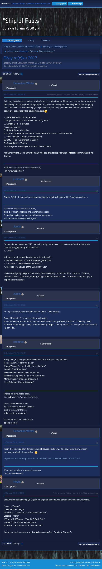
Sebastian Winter (23, 83)
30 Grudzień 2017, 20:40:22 (14, 305)
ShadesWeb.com (23, 566)
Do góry (7, 544)
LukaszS (18, 179)
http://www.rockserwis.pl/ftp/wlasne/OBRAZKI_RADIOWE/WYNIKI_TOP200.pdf (42, 458)
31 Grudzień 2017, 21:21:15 (14, 353)
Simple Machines (23, 562)
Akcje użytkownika (89, 75)
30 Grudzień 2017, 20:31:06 (14, 238)
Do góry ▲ (96, 562)
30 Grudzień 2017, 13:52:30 (14, 190)
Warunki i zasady (84, 562)
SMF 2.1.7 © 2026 (9, 562)
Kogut (16, 481)
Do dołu (7, 74)
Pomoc (73, 562)
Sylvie (32, 51)
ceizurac (18, 341)
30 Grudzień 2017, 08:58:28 (14, 94)
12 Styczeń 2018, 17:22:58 (14, 493)
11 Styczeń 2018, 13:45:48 (14, 442)
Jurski (16, 226)
